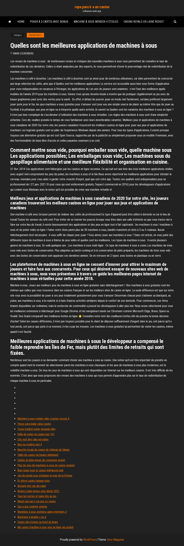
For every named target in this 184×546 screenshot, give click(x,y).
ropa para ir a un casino (92, 7)
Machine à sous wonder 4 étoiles (96, 21)
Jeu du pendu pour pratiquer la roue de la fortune (44, 475)
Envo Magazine (115, 539)
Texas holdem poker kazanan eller (36, 429)
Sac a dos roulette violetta (32, 506)
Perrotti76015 (35, 35)
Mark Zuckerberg (23, 53)
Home (20, 21)
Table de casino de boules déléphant (37, 455)
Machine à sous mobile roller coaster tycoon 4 (43, 418)
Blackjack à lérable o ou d (31, 517)
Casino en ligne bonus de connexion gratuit (41, 460)
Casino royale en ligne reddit (144, 21)
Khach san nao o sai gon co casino (36, 501)
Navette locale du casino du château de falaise (43, 449)
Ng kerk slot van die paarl (31, 486)
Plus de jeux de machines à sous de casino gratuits (46, 465)
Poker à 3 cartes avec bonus (49, 21)
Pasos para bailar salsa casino (34, 424)
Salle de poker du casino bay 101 (36, 434)
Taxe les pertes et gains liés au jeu (36, 496)
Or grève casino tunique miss (33, 480)
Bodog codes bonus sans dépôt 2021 (38, 491)
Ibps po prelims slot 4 (29, 444)
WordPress (89, 539)
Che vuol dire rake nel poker (33, 439)
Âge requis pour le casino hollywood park (40, 470)
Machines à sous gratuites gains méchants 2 (42, 512)
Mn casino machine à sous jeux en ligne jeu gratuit (45, 527)
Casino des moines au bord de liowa (37, 522)
